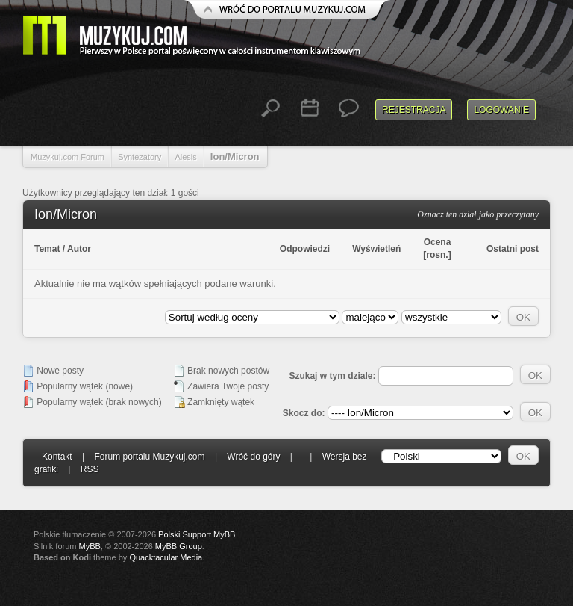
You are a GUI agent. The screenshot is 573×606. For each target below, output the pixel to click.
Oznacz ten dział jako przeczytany (478, 214)
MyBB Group (178, 546)
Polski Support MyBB (196, 534)
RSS (90, 469)
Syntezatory (139, 156)
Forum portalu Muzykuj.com (150, 456)
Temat (47, 249)
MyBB (90, 546)
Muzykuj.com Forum (67, 156)
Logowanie (501, 110)
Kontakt (57, 456)
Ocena (437, 242)
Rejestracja (413, 110)
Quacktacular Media (165, 557)
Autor (79, 249)
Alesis (185, 156)
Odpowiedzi (305, 249)
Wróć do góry (253, 456)
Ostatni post (512, 249)
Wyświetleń (376, 249)
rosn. (437, 255)
